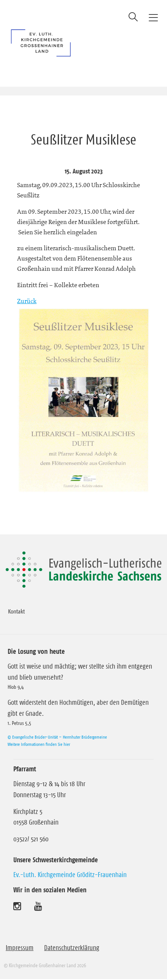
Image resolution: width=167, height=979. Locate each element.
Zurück (27, 301)
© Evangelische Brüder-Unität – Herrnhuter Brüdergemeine (57, 737)
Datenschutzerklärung (71, 948)
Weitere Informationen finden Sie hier (39, 744)
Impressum (19, 948)
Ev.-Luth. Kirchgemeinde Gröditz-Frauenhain (70, 875)
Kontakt (16, 611)
